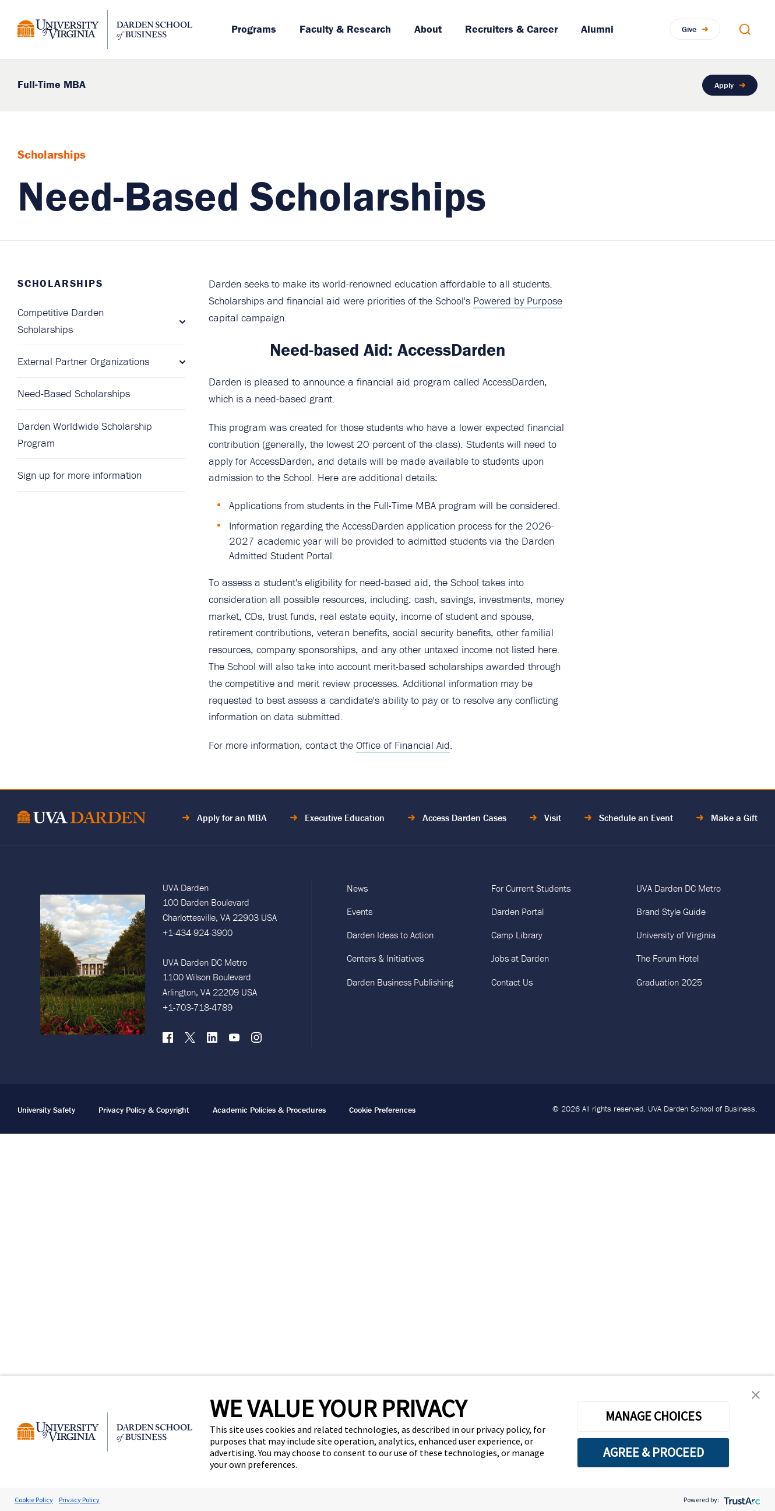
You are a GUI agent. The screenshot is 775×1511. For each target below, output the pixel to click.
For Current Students (530, 888)
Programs (253, 29)
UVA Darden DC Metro (678, 888)
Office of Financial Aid (403, 745)
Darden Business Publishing (400, 982)
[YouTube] (234, 1040)
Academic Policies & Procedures (269, 1110)
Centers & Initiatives (385, 958)
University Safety (46, 1110)
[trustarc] (741, 1499)
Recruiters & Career (511, 29)
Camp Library (516, 935)
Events (359, 911)
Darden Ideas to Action (390, 935)
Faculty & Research (345, 29)
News (357, 888)
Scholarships (60, 283)
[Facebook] (168, 1040)
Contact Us (512, 982)
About (428, 29)
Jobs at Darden (520, 958)
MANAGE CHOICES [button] (653, 1416)
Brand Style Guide (671, 911)
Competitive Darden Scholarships (60, 321)
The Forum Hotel (667, 958)
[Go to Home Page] (81, 819)
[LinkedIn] (212, 1040)
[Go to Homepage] (104, 29)
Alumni (597, 29)
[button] (755, 1397)
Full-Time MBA (51, 84)
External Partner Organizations (83, 361)
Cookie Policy (34, 1499)
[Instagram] (256, 1040)
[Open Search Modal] (745, 29)
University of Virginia (676, 935)
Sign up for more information (79, 475)
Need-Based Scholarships (73, 393)
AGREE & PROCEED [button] (653, 1452)
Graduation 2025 (669, 982)
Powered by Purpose (517, 300)
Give (689, 28)
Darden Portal (517, 911)
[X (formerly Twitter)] (190, 1040)
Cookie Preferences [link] (382, 1110)
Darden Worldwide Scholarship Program (84, 434)
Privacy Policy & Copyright (143, 1110)
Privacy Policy (79, 1499)
